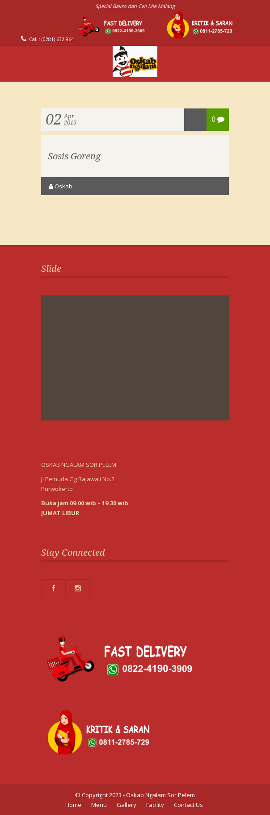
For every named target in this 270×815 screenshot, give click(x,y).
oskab (63, 186)
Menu (99, 805)
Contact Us (188, 805)
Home (73, 805)
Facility (155, 805)
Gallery (126, 805)
